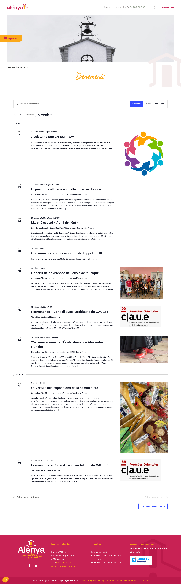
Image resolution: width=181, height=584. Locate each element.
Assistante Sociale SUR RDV (52, 136)
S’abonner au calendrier (151, 506)
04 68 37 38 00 (137, 7)
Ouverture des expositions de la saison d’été (64, 388)
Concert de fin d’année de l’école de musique (65, 273)
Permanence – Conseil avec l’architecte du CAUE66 (69, 311)
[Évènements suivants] (20, 114)
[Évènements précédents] (15, 114)
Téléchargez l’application (142, 544)
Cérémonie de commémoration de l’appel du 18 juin (69, 253)
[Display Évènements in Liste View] (148, 104)
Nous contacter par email (63, 566)
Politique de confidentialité (110, 580)
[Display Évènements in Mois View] (156, 104)
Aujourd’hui (30, 115)
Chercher (136, 104)
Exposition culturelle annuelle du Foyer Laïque (66, 189)
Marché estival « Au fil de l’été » (55, 222)
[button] (5, 579)
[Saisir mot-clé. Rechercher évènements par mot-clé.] (72, 104)
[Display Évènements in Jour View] (162, 104)
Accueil (10, 67)
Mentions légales (88, 580)
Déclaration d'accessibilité (136, 580)
